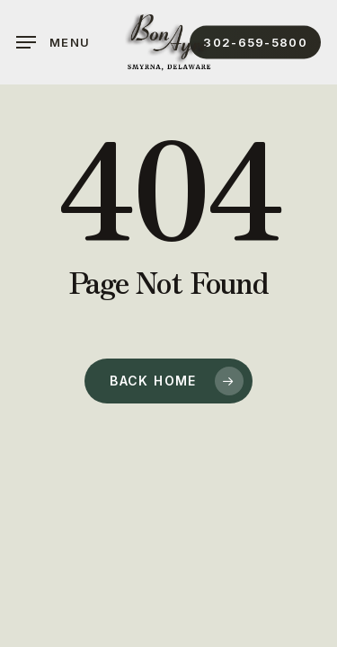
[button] (53, 42)
